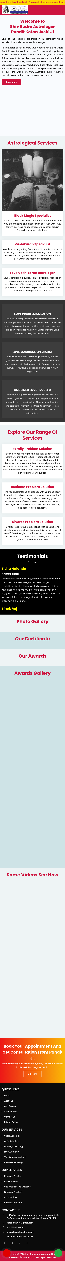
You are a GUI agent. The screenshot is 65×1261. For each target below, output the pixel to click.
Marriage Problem (13, 1176)
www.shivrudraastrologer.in (20, 1232)
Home (7, 1095)
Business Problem (13, 1202)
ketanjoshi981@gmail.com (20, 1222)
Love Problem (11, 1181)
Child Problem (11, 1197)
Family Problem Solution (32, 449)
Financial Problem (13, 1192)
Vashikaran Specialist (32, 244)
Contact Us (9, 1116)
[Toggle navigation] (62, 8)
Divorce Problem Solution (32, 522)
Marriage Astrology (13, 1146)
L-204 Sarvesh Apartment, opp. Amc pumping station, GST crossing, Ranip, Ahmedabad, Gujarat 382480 (34, 1217)
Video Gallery (11, 1111)
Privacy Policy (11, 1122)
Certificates (10, 1106)
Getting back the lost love (17, 1186)
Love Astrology (11, 1151)
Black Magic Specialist (32, 215)
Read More (11, 82)
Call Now (32, 1073)
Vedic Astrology (12, 1135)
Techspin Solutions (46, 1257)
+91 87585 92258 (15, 1227)
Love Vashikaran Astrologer (32, 273)
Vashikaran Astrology (15, 1157)
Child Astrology (11, 1141)
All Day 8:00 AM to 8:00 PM (20, 1236)
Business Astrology (13, 1162)
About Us (8, 1101)
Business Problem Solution (32, 487)
